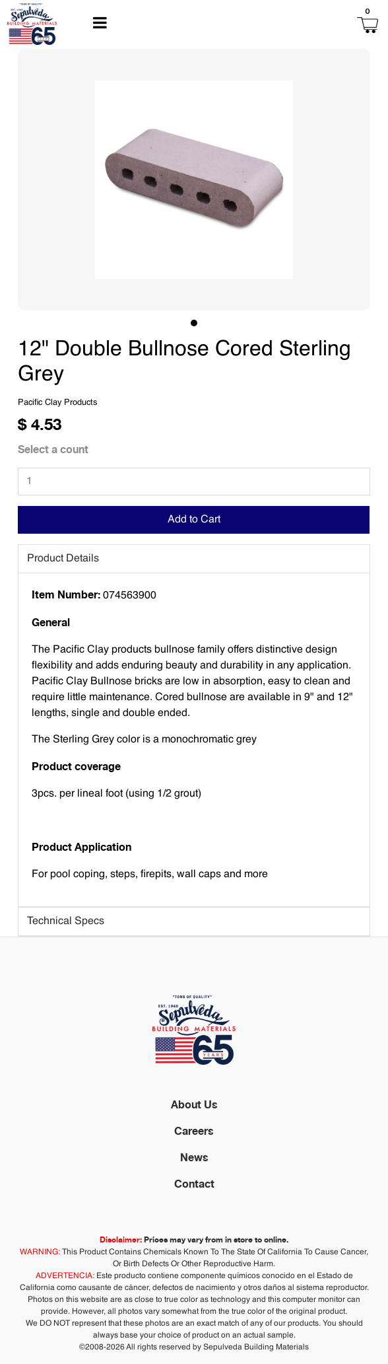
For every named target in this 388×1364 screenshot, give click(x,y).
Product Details (63, 559)
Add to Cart (194, 520)
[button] (300, 24)
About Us (194, 1104)
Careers (194, 1130)
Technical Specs (65, 921)
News (194, 1157)
